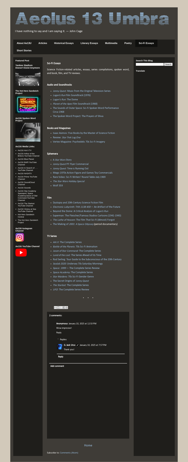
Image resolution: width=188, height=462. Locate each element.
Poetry (128, 43)
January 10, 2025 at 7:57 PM (93, 345)
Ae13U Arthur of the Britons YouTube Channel (28, 155)
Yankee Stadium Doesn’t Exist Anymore (27, 66)
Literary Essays (89, 43)
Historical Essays (64, 43)
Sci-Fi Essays (146, 43)
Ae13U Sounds (24, 188)
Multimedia (111, 43)
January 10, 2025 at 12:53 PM (82, 324)
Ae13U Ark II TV (24, 150)
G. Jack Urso (69, 345)
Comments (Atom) (69, 453)
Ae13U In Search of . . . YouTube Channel (28, 169)
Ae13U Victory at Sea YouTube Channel (27, 210)
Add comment (57, 366)
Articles (42, 43)
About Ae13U (24, 43)
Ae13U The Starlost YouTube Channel (26, 204)
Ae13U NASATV (25, 173)
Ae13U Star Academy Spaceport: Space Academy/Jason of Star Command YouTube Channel (27, 195)
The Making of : (73, 224)
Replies (63, 339)
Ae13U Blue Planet (26, 159)
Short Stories (24, 50)
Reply (58, 333)
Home (88, 445)
